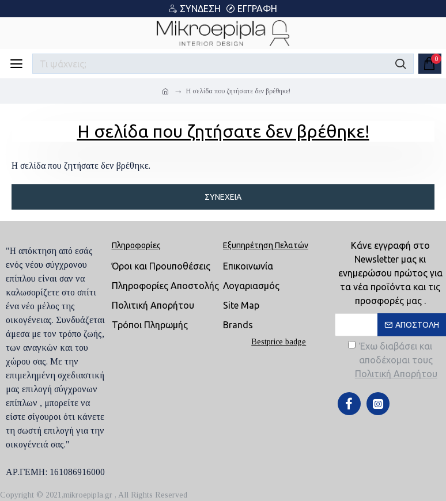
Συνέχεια (223, 197)
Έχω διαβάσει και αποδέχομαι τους (393, 361)
